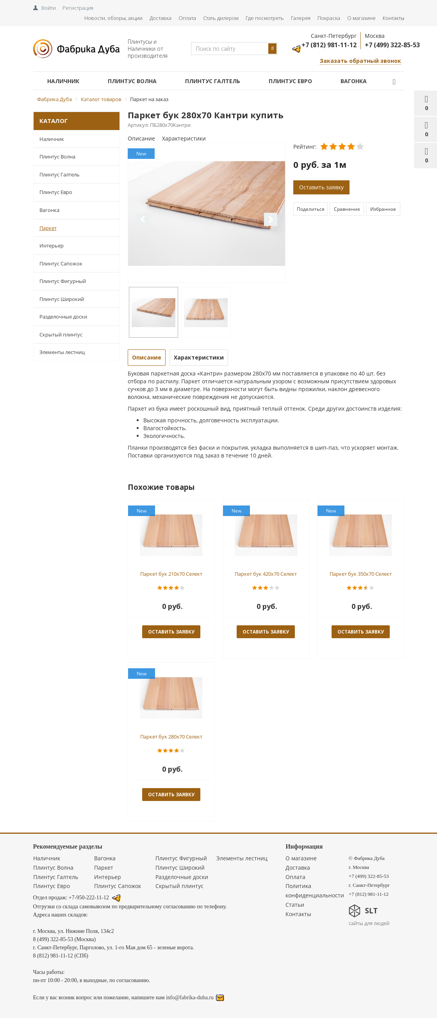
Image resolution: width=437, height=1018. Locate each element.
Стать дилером (221, 17)
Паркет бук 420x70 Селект (266, 573)
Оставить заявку (321, 187)
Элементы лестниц (62, 352)
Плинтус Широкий (61, 299)
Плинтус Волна (132, 81)
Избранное (383, 209)
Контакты (393, 17)
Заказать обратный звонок (360, 60)
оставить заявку (171, 631)
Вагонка (354, 81)
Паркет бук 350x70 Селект (361, 573)
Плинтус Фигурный (62, 281)
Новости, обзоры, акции (113, 17)
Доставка (160, 17)
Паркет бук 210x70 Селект (171, 573)
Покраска (328, 17)
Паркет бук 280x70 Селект (171, 736)
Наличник (63, 81)
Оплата (187, 17)
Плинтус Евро (290, 81)
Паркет (48, 227)
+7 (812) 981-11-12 (329, 45)
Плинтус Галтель (212, 81)
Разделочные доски (63, 316)
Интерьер (51, 245)
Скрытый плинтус (60, 334)
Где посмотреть (265, 17)
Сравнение (347, 209)
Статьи (294, 904)
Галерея (300, 17)
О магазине (361, 17)
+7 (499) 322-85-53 (392, 45)
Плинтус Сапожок (60, 263)
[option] (206, 213)
